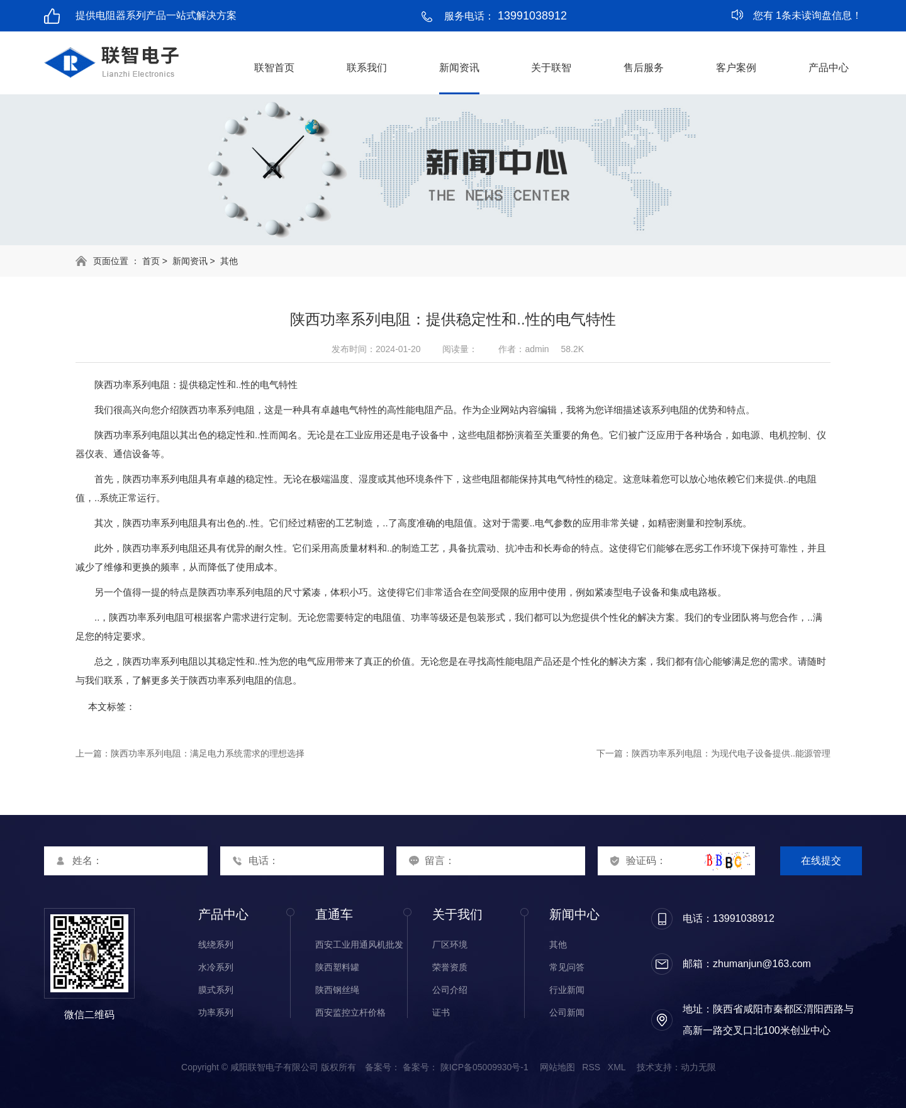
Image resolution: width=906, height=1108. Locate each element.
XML (616, 1067)
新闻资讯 (459, 67)
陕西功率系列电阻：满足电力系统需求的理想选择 (208, 753)
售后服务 (644, 67)
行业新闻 (566, 990)
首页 (151, 261)
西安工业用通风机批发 (359, 944)
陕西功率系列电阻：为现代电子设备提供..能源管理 (731, 753)
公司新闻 (566, 1012)
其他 (229, 261)
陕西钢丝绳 (337, 990)
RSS (591, 1067)
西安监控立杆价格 (350, 1012)
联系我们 (367, 67)
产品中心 (828, 67)
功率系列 (215, 1012)
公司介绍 (449, 990)
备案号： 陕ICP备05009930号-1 (465, 1067)
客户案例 (736, 67)
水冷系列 (215, 967)
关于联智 (551, 67)
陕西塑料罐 (337, 967)
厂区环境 (449, 944)
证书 (441, 1012)
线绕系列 (215, 944)
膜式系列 (215, 990)
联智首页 (274, 67)
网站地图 (557, 1067)
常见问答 (566, 967)
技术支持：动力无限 (676, 1067)
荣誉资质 (449, 967)
